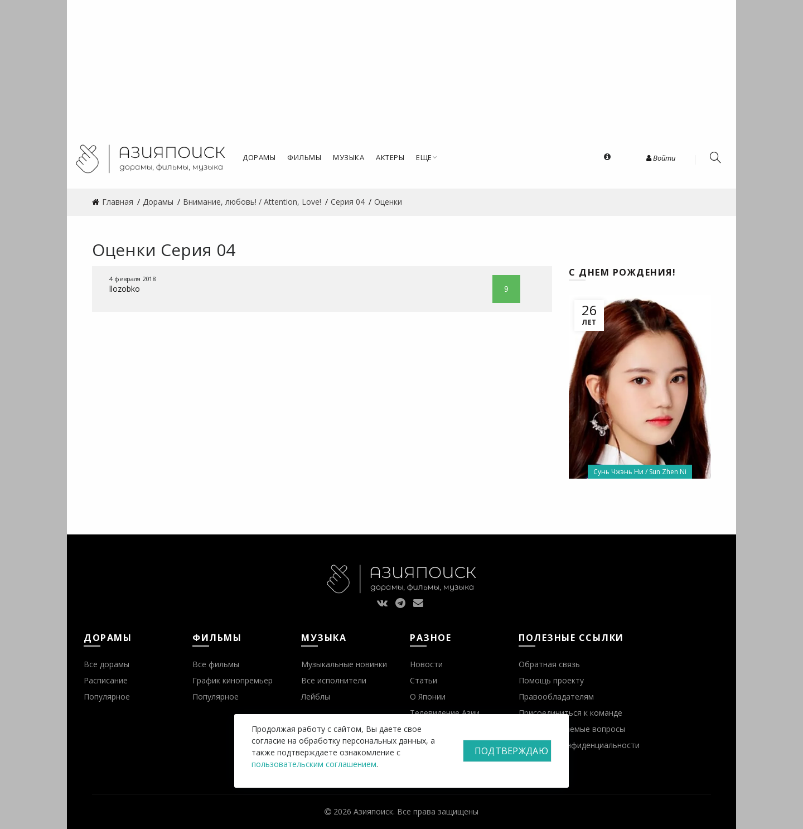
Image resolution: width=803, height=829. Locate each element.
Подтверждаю (511, 751)
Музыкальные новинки (344, 664)
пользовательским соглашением (313, 764)
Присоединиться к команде (570, 712)
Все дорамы (106, 664)
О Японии (428, 696)
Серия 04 (198, 249)
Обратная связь (549, 664)
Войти (660, 158)
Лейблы (315, 696)
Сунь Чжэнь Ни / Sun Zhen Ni (639, 471)
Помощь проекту (551, 680)
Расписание (106, 680)
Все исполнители (333, 680)
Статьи (423, 680)
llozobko (124, 288)
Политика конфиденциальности (579, 745)
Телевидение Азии (445, 712)
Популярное (107, 696)
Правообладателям (556, 696)
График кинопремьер (232, 680)
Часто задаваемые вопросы (572, 729)
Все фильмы (215, 664)
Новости (426, 664)
